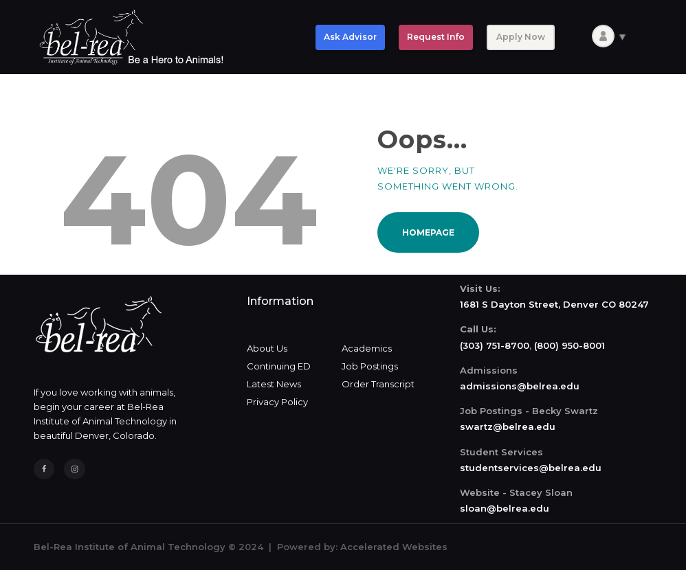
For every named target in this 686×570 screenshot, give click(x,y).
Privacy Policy (277, 401)
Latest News (274, 383)
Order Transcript (378, 383)
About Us (267, 348)
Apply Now (520, 37)
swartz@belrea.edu (507, 426)
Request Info (436, 37)
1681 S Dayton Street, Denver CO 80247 (554, 304)
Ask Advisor (350, 37)
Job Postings (370, 366)
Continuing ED (279, 366)
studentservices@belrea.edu (530, 467)
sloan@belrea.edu (504, 508)
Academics (367, 348)
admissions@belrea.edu (519, 385)
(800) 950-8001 (569, 345)
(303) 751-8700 (494, 345)
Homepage (428, 232)
